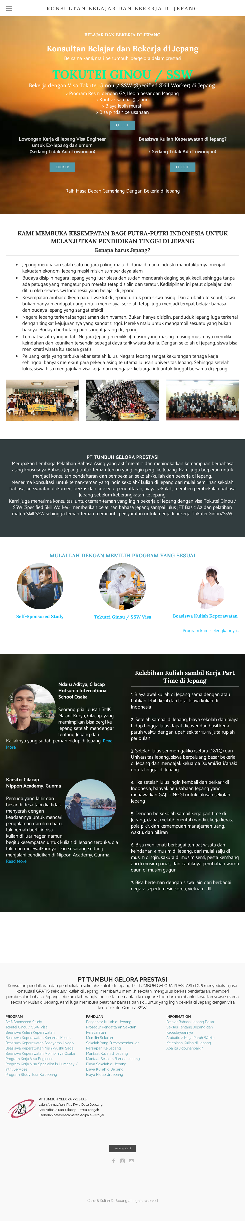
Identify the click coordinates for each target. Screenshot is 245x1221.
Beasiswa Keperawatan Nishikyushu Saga (40, 1048)
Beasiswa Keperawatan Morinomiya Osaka (40, 1054)
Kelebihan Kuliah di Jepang (188, 1043)
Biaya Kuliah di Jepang (104, 1069)
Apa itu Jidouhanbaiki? (184, 1048)
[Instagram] (122, 1161)
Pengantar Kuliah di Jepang (108, 1022)
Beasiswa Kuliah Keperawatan (205, 616)
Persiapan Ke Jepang (103, 1048)
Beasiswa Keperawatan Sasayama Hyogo (40, 1043)
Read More (17, 861)
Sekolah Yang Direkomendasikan (112, 1043)
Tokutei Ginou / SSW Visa (122, 617)
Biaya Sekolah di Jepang (106, 1064)
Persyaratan (96, 1032)
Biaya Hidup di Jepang (104, 1075)
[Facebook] (113, 1161)
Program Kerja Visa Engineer (29, 1059)
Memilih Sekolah (99, 1038)
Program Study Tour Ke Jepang (31, 1075)
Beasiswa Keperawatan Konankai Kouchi (38, 1038)
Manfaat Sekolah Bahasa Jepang (113, 1059)
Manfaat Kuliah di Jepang (107, 1054)
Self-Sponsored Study (40, 616)
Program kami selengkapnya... (208, 631)
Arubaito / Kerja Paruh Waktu (190, 1038)
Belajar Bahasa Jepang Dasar (190, 1022)
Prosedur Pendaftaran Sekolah (111, 1027)
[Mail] (131, 1161)
